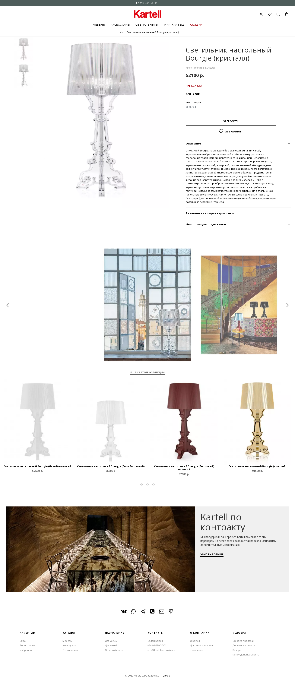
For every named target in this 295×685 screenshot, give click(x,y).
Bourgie (193, 94)
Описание (193, 143)
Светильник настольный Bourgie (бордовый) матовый (184, 468)
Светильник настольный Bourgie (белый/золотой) (110, 466)
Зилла (166, 675)
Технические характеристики (210, 213)
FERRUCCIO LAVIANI (200, 68)
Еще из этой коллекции (147, 372)
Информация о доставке (206, 224)
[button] (141, 485)
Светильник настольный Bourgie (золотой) (257, 466)
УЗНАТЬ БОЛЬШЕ (213, 556)
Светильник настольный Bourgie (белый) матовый (37, 466)
